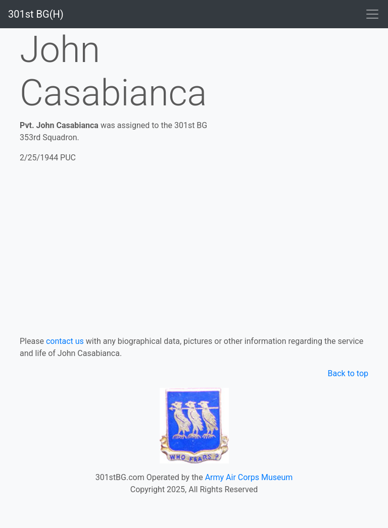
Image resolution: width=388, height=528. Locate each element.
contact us (65, 341)
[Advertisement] (194, 247)
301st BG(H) (36, 14)
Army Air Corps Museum (249, 477)
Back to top (348, 373)
